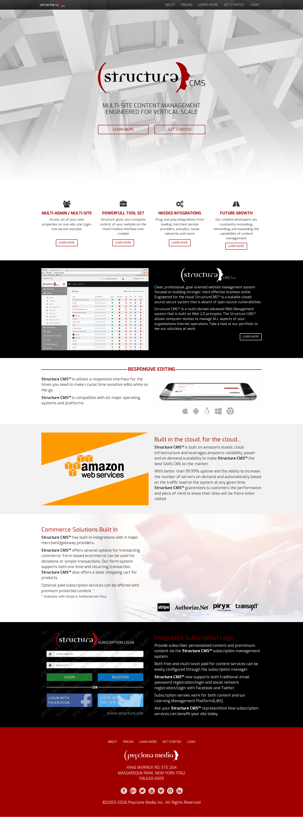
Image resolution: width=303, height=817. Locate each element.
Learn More (208, 5)
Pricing (186, 5)
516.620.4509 (151, 778)
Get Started (234, 5)
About (170, 5)
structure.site (51, 4)
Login (254, 5)
